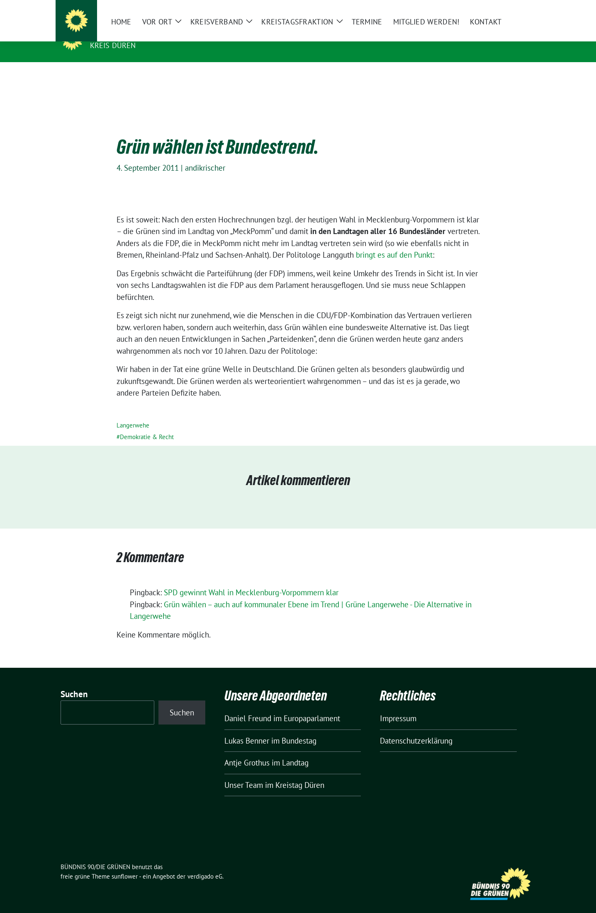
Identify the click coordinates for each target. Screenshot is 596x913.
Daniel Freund (247, 705)
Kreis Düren (113, 45)
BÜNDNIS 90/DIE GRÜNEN (141, 33)
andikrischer (205, 155)
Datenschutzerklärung (416, 728)
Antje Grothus (247, 750)
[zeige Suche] (521, 8)
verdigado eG (204, 863)
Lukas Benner (246, 728)
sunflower (125, 863)
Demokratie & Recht (147, 424)
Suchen (74, 681)
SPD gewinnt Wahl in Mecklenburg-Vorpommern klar (251, 580)
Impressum (398, 705)
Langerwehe (133, 412)
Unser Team (243, 772)
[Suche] (509, 8)
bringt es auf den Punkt (394, 242)
